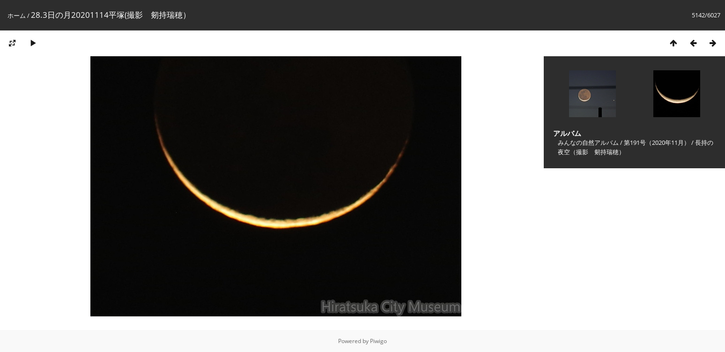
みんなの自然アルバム (588, 142)
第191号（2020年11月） (657, 142)
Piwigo (378, 341)
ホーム (16, 15)
